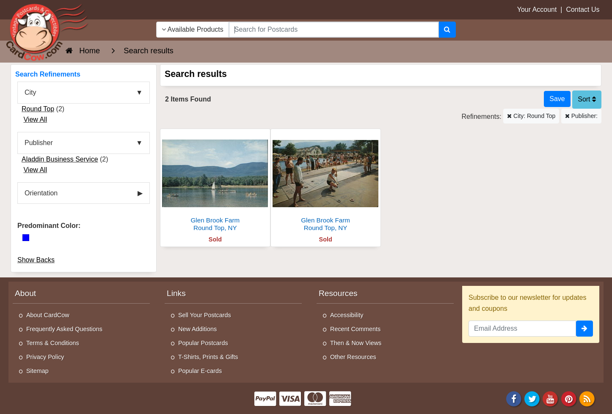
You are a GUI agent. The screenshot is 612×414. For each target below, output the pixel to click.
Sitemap (37, 370)
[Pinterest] (569, 398)
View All (35, 119)
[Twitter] (532, 398)
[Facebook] (514, 398)
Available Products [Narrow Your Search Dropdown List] (192, 29)
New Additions (197, 329)
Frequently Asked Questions (64, 329)
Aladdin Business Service (60, 159)
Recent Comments (355, 329)
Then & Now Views (355, 343)
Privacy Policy (45, 357)
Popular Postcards (203, 343)
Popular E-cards (200, 370)
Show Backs (36, 259)
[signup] (584, 329)
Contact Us (582, 9)
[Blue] (25, 237)
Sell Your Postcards (204, 315)
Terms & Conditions (52, 343)
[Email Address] (522, 329)
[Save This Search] (557, 99)
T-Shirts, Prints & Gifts (208, 357)
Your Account (537, 9)
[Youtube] (551, 398)
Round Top (38, 108)
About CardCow (47, 315)
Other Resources (353, 357)
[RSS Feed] (587, 398)
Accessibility (346, 315)
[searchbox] (334, 30)
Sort (587, 99)
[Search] (447, 30)
